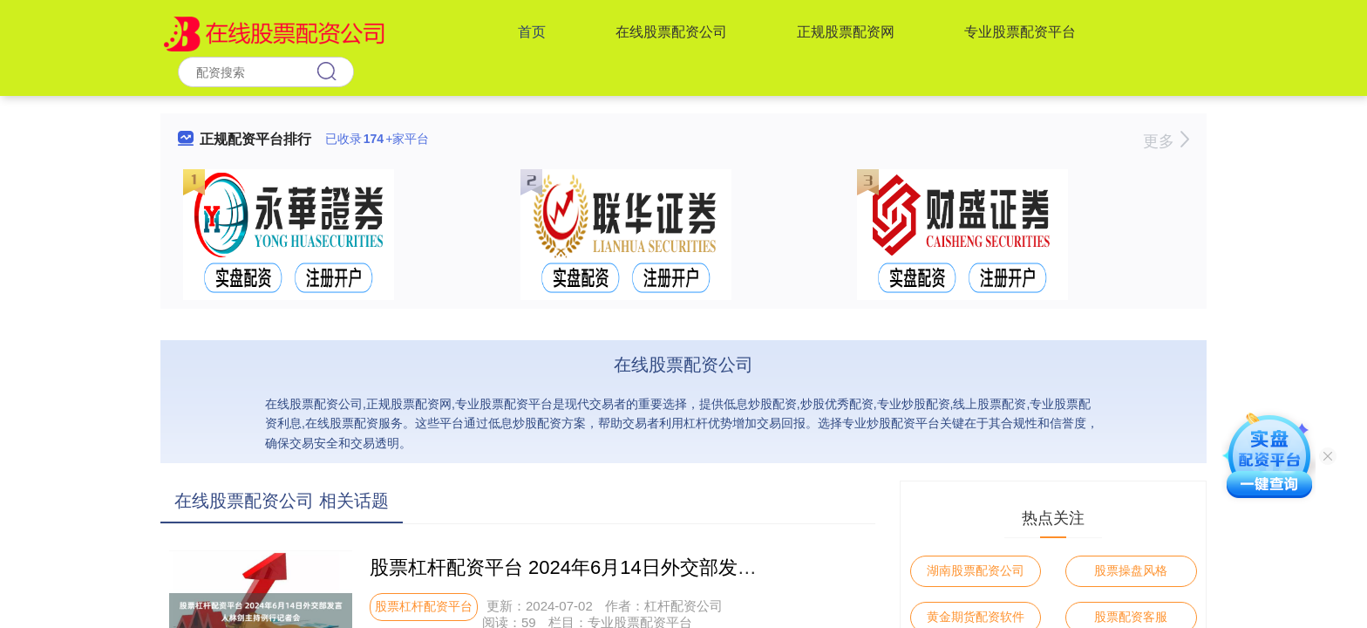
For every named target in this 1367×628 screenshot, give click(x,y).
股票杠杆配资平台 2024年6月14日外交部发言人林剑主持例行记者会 (659, 567)
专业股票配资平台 (1020, 31)
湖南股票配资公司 (975, 570)
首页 (532, 31)
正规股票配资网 (845, 31)
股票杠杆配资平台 (424, 606)
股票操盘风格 (1130, 570)
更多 (1166, 141)
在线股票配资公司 (671, 31)
